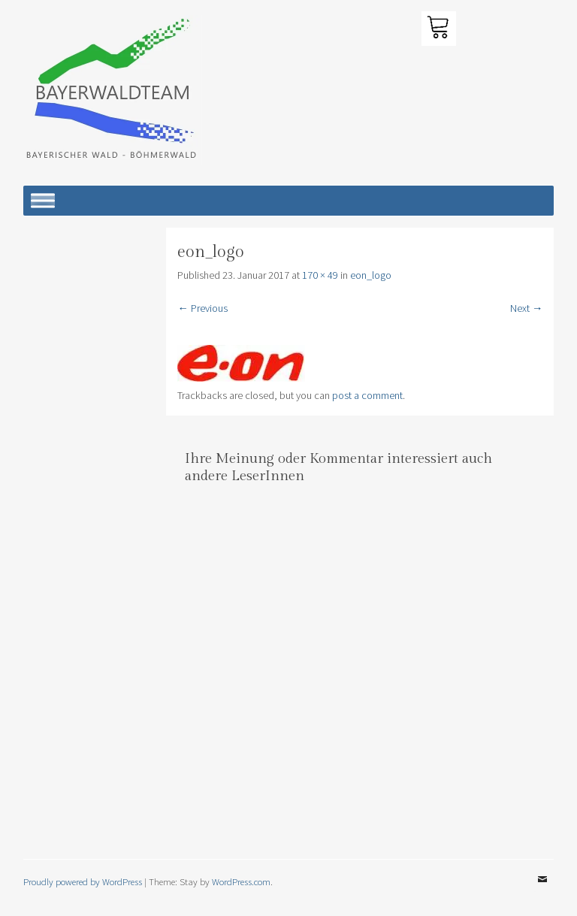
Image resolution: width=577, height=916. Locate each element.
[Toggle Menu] (43, 200)
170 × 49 (320, 275)
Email (542, 890)
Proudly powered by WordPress (82, 881)
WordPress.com (241, 881)
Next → (526, 308)
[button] (112, 90)
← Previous (202, 308)
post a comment (367, 395)
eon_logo (370, 275)
